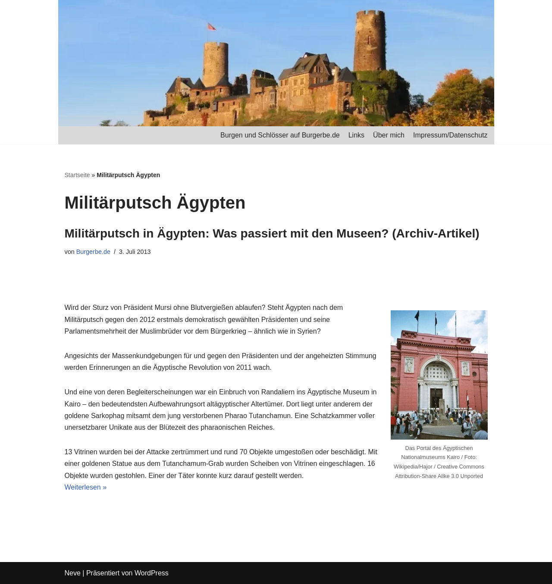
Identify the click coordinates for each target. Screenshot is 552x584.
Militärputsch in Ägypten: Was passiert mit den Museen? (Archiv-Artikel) (272, 233)
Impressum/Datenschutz (450, 135)
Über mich (389, 135)
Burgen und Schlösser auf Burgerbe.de (280, 135)
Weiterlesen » (86, 487)
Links (356, 135)
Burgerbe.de (93, 251)
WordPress (152, 573)
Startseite (77, 175)
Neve (73, 573)
